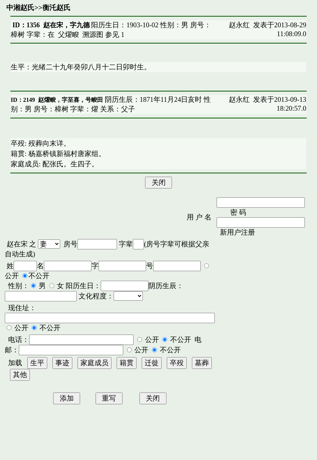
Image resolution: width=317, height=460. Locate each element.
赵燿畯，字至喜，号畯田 (70, 100)
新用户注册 (237, 232)
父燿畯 (68, 34)
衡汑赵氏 (56, 7)
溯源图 (92, 34)
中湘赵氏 (20, 7)
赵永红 (239, 25)
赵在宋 (17, 244)
